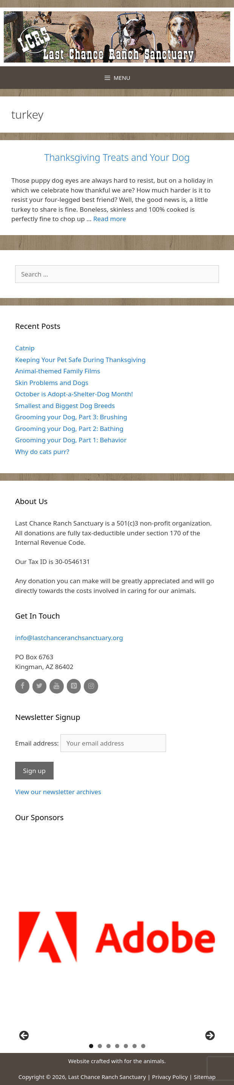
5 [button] (126, 1046)
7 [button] (143, 1046)
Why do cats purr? (42, 451)
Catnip (25, 348)
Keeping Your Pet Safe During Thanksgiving (80, 359)
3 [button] (108, 1046)
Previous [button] (24, 1036)
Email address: (90, 743)
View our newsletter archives (58, 791)
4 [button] (117, 1046)
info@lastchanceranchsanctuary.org (69, 637)
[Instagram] (91, 686)
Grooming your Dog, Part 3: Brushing (71, 417)
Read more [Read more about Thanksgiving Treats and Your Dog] (109, 218)
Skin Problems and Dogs (51, 382)
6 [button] (134, 1046)
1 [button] (91, 1046)
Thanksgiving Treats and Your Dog (117, 157)
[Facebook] (22, 686)
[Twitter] (39, 686)
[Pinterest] (74, 686)
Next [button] (209, 1036)
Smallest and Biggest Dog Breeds (65, 405)
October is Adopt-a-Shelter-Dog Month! (74, 394)
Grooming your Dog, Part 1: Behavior (70, 440)
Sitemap (205, 1076)
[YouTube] (56, 686)
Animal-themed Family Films (57, 371)
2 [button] (100, 1046)
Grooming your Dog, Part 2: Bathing (69, 428)
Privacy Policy (170, 1076)
